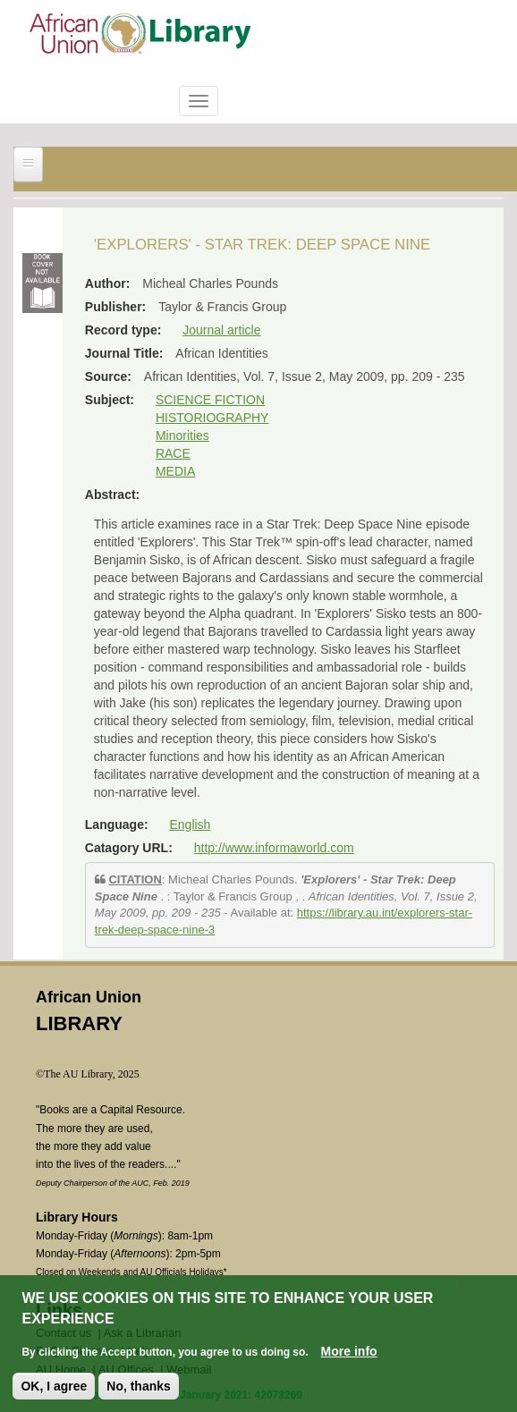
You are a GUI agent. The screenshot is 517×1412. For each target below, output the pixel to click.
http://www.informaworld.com (274, 848)
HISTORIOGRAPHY (212, 417)
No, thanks (138, 1386)
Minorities (182, 435)
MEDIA (175, 471)
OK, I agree (54, 1386)
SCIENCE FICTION (210, 400)
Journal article (221, 330)
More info (349, 1351)
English (189, 824)
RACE (173, 453)
